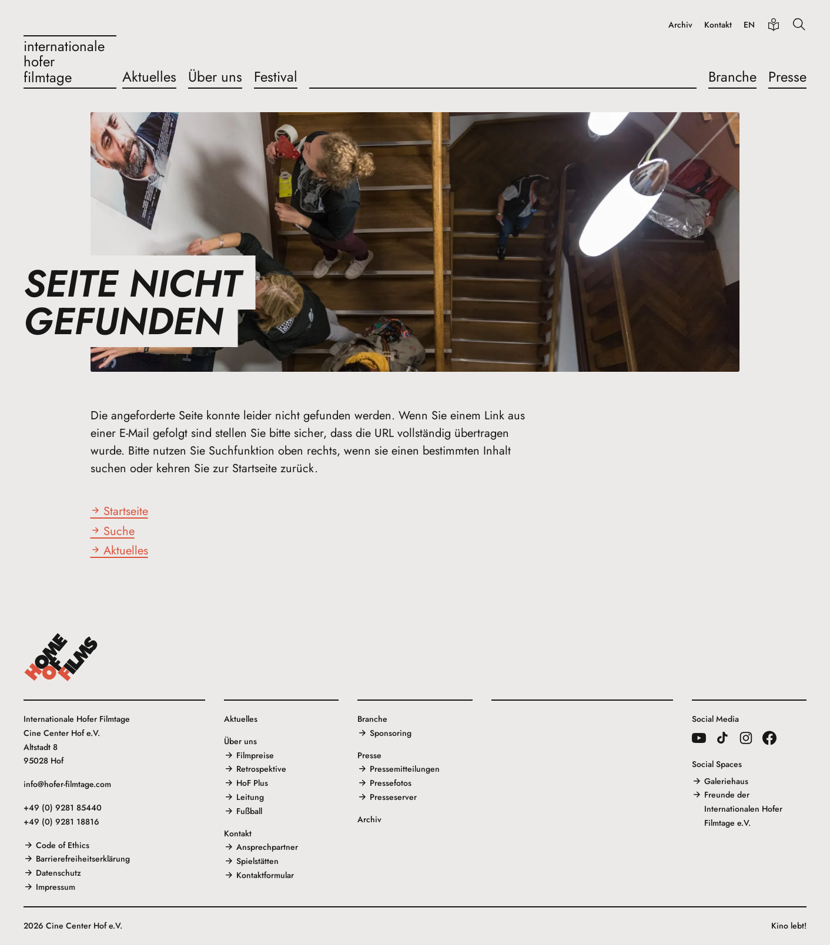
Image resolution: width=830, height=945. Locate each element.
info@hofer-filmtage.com (67, 784)
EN (749, 25)
